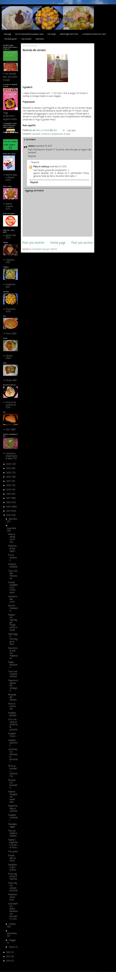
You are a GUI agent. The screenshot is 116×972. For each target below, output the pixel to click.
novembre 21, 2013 (57, 166)
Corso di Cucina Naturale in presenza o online (29, 34)
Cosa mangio (52, 34)
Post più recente (33, 243)
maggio (12, 940)
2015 (8, 506)
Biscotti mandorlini (13, 608)
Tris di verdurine (12, 558)
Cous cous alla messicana (12, 574)
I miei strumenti (26, 39)
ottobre (12, 924)
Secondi (9, 355)
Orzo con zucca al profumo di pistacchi (13, 724)
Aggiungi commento (34, 190)
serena (31, 146)
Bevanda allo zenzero (12, 697)
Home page (7, 34)
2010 (8, 960)
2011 (8, 956)
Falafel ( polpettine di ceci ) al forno (13, 843)
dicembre (13, 519)
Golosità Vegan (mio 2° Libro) (69, 34)
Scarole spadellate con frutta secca (13, 587)
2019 (8, 489)
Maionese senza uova (12, 897)
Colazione (36, 134)
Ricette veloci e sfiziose (11, 176)
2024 (9, 468)
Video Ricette (39, 39)
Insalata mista (12, 735)
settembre (12, 933)
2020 (9, 485)
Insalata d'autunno (13, 743)
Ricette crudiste (9, 205)
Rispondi (32, 156)
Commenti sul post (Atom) (44, 249)
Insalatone (10, 284)
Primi (8, 333)
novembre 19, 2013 (43, 146)
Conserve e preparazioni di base (55, 134)
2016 (8, 502)
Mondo (9, 380)
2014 (8, 511)
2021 (8, 481)
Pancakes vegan (12, 825)
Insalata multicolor (13, 818)
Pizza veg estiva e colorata (12, 876)
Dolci (8, 429)
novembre (11, 528)
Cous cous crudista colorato (12, 674)
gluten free (11, 235)
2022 (9, 477)
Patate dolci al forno (12, 858)
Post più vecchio (82, 243)
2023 (9, 472)
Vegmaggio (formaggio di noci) (12, 639)
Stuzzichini (10, 309)
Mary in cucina (40, 166)
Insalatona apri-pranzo (12, 867)
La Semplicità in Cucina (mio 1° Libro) (94, 34)
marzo (12, 947)
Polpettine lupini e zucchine (12, 808)
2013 (8, 515)
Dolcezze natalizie (12, 565)
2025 (9, 464)
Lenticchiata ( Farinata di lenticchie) (13, 756)
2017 (8, 498)
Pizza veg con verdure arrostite (13, 886)
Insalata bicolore (12, 714)
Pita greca (12, 851)
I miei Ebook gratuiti (10, 39)
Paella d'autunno (13, 665)
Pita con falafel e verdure (12, 833)
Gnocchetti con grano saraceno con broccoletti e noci (13, 911)
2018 (8, 494)
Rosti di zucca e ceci (12, 706)
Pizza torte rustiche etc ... (12, 404)
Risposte (35, 162)
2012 (8, 952)
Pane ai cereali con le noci (11, 538)
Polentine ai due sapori (12, 548)
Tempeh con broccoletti (12, 784)
